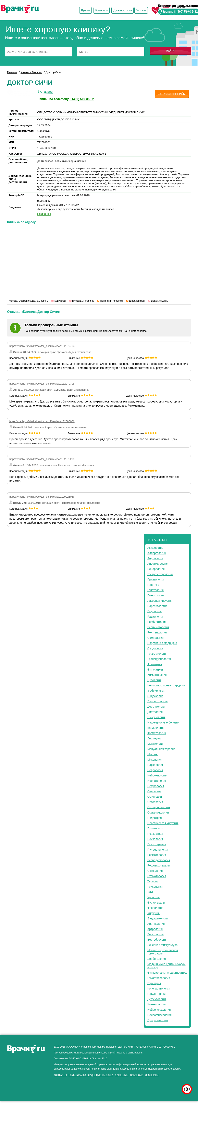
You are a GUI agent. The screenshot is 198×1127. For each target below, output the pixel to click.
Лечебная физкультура (162, 945)
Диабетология (156, 958)
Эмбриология (156, 690)
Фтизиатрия (155, 669)
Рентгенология (157, 632)
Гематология (155, 579)
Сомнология (155, 637)
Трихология (154, 886)
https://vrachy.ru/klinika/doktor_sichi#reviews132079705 (42, 383)
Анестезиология (158, 563)
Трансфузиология (159, 659)
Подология (154, 611)
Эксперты (152, 1075)
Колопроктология (158, 988)
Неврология (155, 770)
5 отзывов (45, 91)
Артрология (155, 929)
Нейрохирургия (157, 775)
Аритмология (156, 923)
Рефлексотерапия (159, 865)
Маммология (155, 743)
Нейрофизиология (159, 1015)
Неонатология (156, 780)
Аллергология (156, 553)
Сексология (155, 870)
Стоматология (156, 876)
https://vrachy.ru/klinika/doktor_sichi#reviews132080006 (42, 421)
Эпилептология (157, 701)
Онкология (154, 791)
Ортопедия (154, 796)
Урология (153, 897)
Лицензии (121, 1075)
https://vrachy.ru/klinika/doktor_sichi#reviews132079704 (42, 345)
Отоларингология (158, 807)
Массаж (152, 754)
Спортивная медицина (162, 643)
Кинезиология (156, 1004)
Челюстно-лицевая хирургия (166, 685)
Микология (154, 759)
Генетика (153, 584)
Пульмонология (157, 849)
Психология (155, 839)
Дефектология (156, 999)
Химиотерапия (157, 674)
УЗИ (150, 892)
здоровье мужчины (50, 1078)
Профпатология (157, 1020)
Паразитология (157, 606)
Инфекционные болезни (163, 722)
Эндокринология (158, 918)
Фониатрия (154, 664)
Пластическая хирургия (162, 823)
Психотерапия (156, 844)
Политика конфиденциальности (91, 1075)
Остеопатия (155, 802)
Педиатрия (154, 817)
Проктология (155, 828)
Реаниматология (158, 627)
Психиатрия (155, 833)
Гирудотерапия (157, 993)
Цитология (154, 680)
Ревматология (156, 855)
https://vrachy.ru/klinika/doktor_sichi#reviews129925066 (42, 496)
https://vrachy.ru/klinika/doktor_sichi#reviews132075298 (42, 459)
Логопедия (154, 738)
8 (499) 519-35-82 (186, 11)
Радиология (155, 616)
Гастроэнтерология (160, 574)
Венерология (156, 569)
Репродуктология (158, 860)
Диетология (155, 712)
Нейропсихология (159, 1009)
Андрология (155, 558)
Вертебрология (157, 939)
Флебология (155, 907)
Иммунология (156, 717)
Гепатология (155, 590)
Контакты (60, 1075)
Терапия (152, 881)
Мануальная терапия (161, 749)
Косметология (156, 733)
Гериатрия (154, 983)
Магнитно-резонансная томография (162, 952)
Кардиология (155, 727)
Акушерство (155, 547)
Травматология (157, 653)
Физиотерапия (156, 902)
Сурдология (155, 648)
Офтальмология (158, 812)
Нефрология (155, 786)
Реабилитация (156, 621)
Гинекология (155, 595)
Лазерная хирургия (159, 600)
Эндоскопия (155, 696)
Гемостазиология (158, 978)
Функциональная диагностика (167, 972)
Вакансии (136, 1075)
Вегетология (155, 934)
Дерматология (156, 706)
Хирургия (153, 913)
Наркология (155, 764)
